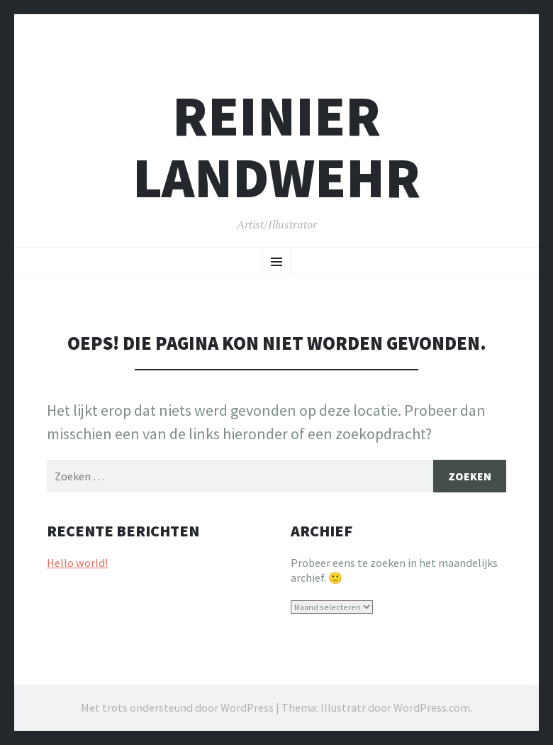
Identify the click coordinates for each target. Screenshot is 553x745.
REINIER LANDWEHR (276, 147)
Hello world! (77, 563)
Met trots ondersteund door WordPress (177, 707)
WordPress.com (431, 707)
